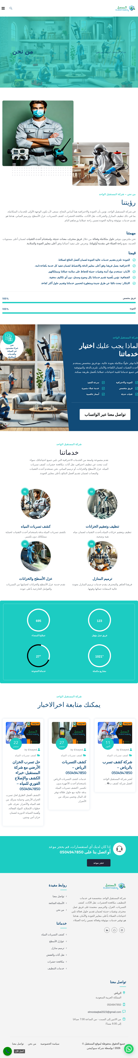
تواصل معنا (58, 896)
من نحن (60, 910)
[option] (115, 755)
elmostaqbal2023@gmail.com (104, 1012)
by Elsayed (123, 749)
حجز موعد (98, 862)
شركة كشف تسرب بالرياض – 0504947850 (117, 767)
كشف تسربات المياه (117, 755)
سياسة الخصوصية (49, 1043)
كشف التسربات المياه (52, 934)
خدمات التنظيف (56, 968)
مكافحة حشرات (55, 961)
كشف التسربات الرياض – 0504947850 (74, 767)
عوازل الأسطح (56, 941)
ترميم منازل (57, 948)
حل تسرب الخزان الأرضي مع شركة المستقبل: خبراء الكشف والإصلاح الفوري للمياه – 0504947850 (26, 775)
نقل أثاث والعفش (55, 955)
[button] (129, 1049)
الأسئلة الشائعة (56, 903)
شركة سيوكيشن (95, 1048)
